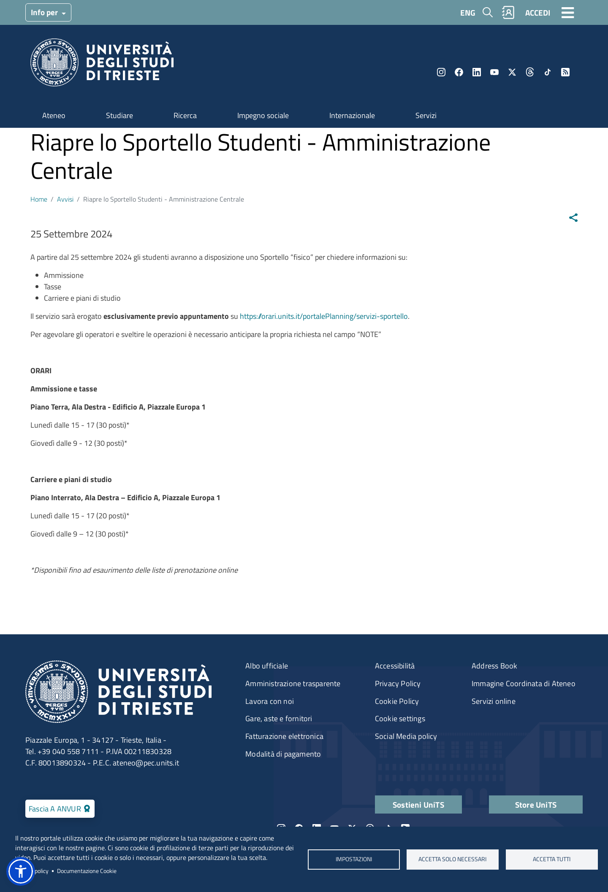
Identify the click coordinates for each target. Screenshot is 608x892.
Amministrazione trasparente (292, 683)
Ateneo (53, 115)
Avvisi (65, 199)
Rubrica (508, 12)
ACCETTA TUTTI (551, 859)
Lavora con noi (269, 701)
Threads (529, 72)
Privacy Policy (398, 683)
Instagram (441, 72)
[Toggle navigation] (568, 12)
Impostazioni (353, 859)
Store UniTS (535, 804)
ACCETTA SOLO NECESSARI (453, 859)
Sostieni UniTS (418, 804)
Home (38, 199)
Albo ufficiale (266, 665)
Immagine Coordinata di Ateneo (523, 683)
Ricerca (185, 115)
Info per (45, 12)
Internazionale (352, 115)
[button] (20, 871)
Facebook (458, 72)
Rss (565, 72)
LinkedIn (476, 72)
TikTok (547, 72)
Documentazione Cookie (87, 871)
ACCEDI (537, 12)
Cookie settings (400, 718)
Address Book (494, 665)
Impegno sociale (263, 115)
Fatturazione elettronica (284, 736)
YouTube (494, 72)
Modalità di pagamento (283, 754)
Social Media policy (406, 736)
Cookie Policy (397, 701)
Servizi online (494, 701)
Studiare (119, 115)
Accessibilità (395, 665)
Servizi (426, 115)
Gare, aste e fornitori (278, 718)
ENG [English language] (467, 12)
